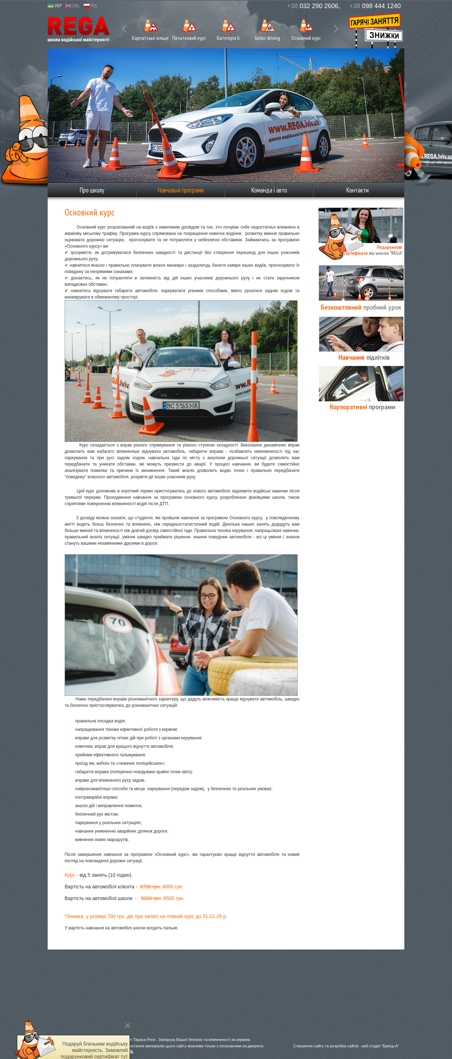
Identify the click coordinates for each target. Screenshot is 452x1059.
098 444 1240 (375, 6)
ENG (72, 6)
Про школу (91, 190)
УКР (54, 6)
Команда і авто (269, 190)
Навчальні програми (180, 190)
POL (91, 6)
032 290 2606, (313, 6)
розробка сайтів (344, 1046)
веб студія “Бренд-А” (380, 1046)
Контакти (357, 190)
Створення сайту (308, 1046)
